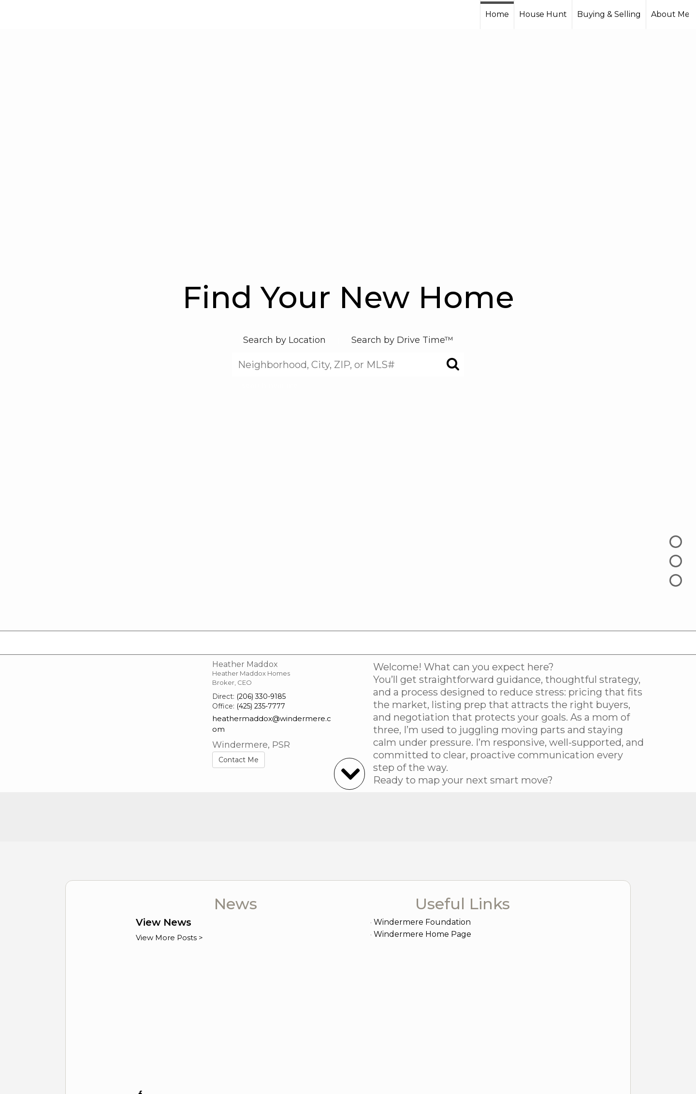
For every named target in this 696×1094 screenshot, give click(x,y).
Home (497, 14)
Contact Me (238, 759)
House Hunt (543, 14)
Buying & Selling (609, 14)
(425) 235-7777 (260, 706)
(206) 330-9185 (261, 696)
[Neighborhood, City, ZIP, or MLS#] (348, 365)
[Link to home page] (43, 14)
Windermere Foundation (422, 922)
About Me (670, 14)
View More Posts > (169, 937)
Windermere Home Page (422, 934)
